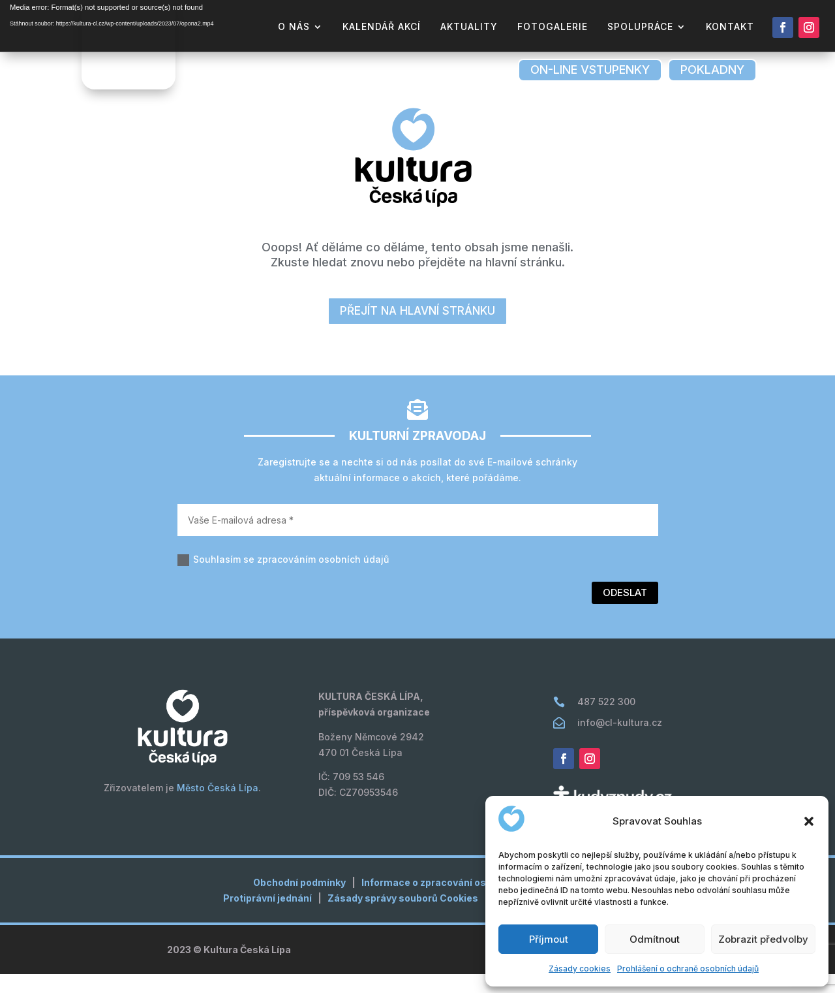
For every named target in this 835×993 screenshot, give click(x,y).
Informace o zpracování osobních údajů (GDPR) (471, 901)
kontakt (730, 27)
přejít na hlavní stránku (417, 329)
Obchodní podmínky (299, 901)
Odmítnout (655, 939)
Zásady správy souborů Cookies (402, 916)
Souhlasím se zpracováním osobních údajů (283, 579)
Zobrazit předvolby (763, 939)
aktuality (469, 27)
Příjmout (548, 939)
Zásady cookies (580, 968)
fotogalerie (552, 27)
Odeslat (625, 611)
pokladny (712, 69)
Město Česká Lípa (217, 806)
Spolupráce (640, 27)
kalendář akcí (381, 27)
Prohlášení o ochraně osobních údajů (688, 968)
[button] (808, 821)
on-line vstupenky (590, 69)
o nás (294, 27)
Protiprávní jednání (267, 916)
